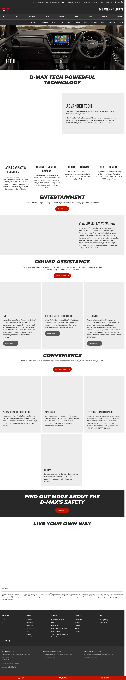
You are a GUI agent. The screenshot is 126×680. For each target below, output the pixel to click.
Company (120, 17)
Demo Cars (29, 622)
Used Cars (29, 625)
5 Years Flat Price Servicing (59, 628)
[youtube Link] (118, 2)
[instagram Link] (121, 2)
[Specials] (105, 678)
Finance (104, 17)
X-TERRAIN (94, 22)
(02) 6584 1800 (10, 657)
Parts (76, 17)
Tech (61, 22)
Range (85, 22)
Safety (69, 22)
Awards (77, 631)
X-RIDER (103, 22)
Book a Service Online (57, 619)
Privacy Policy (104, 619)
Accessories (54, 625)
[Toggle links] (9, 667)
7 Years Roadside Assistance (59, 634)
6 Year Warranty (56, 631)
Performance (44, 22)
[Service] (63, 678)
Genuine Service (55, 637)
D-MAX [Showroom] (3, 17)
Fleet (90, 17)
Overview (33, 22)
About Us (78, 622)
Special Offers (30, 628)
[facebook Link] (115, 2)
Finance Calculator (32, 637)
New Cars (29, 619)
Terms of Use (103, 622)
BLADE (121, 22)
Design (54, 22)
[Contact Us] (48, 2)
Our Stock (32, 17)
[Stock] (21, 678)
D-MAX (4, 619)
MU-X (3, 622)
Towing (77, 22)
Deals (47, 17)
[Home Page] (6, 9)
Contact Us (78, 619)
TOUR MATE (112, 22)
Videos (77, 628)
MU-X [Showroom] (17, 17)
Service (61, 17)
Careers (77, 625)
